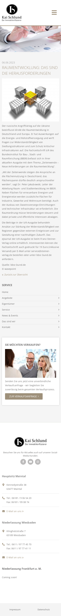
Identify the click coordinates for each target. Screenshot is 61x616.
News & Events (10, 315)
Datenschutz (44, 609)
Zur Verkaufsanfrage (23, 396)
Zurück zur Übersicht (16, 274)
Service (6, 309)
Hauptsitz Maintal (14, 476)
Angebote (7, 297)
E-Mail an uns (11, 511)
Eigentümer (8, 303)
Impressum (14, 609)
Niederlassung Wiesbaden (19, 522)
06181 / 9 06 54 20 (21, 498)
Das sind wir (8, 321)
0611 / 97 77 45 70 (21, 544)
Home (5, 292)
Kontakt (6, 327)
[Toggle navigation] (54, 11)
